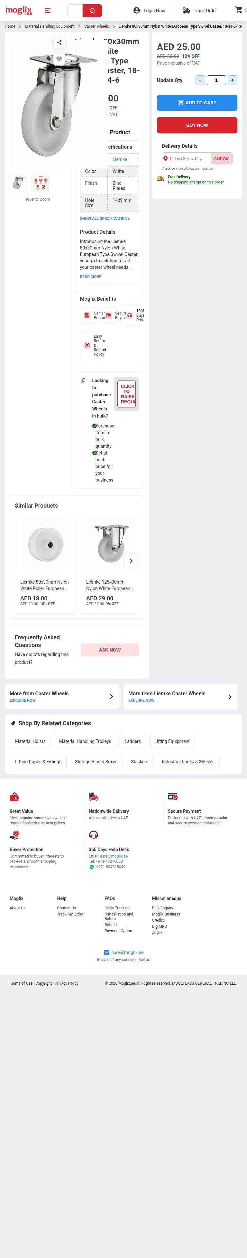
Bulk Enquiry (162, 908)
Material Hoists (30, 741)
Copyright (43, 983)
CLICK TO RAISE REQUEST (128, 394)
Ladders (133, 741)
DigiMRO (159, 926)
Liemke (120, 159)
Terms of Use (21, 983)
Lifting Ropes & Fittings (38, 761)
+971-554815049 (107, 867)
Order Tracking (117, 908)
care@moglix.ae (114, 856)
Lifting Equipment (172, 741)
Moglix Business (166, 914)
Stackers (140, 761)
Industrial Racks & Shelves (188, 761)
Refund (111, 925)
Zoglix (157, 932)
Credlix (158, 920)
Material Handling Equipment (50, 26)
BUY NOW (197, 125)
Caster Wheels (96, 26)
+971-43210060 (109, 861)
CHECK (221, 158)
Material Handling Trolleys (85, 741)
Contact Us (66, 908)
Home (10, 26)
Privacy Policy (66, 983)
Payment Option (118, 931)
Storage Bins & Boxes (96, 761)
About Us (17, 908)
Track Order (205, 10)
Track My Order (70, 914)
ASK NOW (110, 649)
